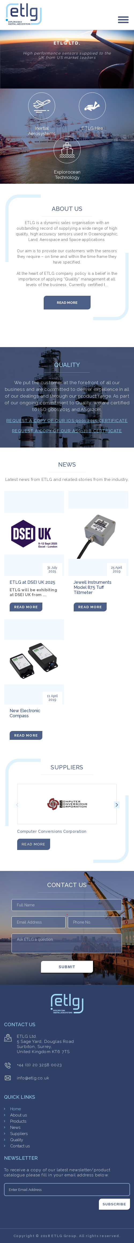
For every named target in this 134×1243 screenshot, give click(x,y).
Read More (67, 303)
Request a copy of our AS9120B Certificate (67, 430)
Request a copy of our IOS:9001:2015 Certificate (67, 420)
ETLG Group (63, 1236)
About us (18, 1115)
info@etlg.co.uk (33, 1078)
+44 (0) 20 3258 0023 (39, 1064)
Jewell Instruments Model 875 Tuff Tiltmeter (92, 587)
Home (15, 1109)
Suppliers (19, 1133)
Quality (16, 1139)
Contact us (20, 1146)
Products (18, 1121)
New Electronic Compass (25, 713)
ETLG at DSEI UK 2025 (32, 582)
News (15, 1127)
